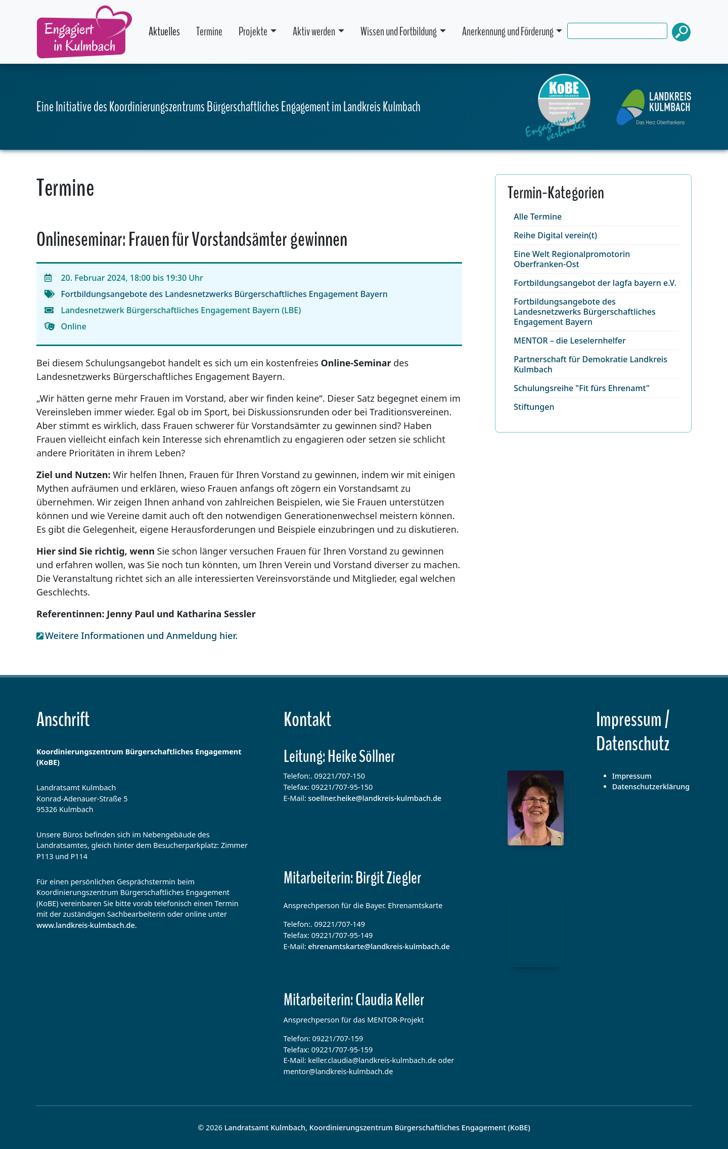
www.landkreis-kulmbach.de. (86, 925)
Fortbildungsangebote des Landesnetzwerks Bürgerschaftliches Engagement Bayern (224, 294)
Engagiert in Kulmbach (84, 32)
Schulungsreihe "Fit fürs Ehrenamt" (582, 388)
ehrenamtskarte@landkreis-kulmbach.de (378, 946)
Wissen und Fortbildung (398, 31)
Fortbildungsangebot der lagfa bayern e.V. (595, 282)
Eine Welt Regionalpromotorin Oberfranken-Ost (572, 259)
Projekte (253, 31)
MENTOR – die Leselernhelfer (569, 340)
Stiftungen (534, 406)
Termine (209, 31)
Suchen (682, 32)
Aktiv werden (314, 31)
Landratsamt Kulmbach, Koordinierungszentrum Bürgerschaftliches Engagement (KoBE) (377, 1127)
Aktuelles (164, 31)
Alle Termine (538, 216)
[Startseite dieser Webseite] (558, 107)
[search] (642, 32)
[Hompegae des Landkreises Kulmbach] (654, 107)
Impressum (632, 776)
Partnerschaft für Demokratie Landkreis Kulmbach (590, 364)
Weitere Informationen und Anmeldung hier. (141, 635)
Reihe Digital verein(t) (555, 235)
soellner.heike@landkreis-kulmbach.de (374, 798)
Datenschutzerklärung (651, 786)
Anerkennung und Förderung (508, 31)
